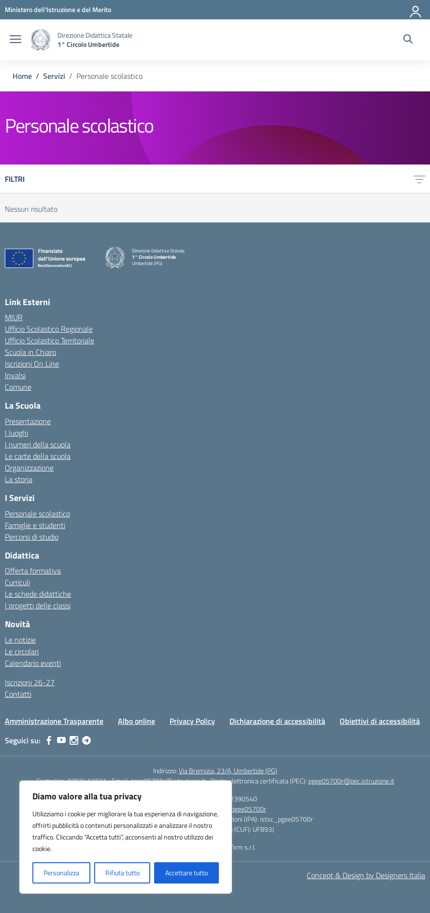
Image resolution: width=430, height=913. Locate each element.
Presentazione (28, 421)
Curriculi (17, 582)
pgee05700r (248, 809)
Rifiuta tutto (122, 873)
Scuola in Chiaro (30, 352)
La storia (18, 479)
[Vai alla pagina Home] (22, 76)
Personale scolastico (37, 513)
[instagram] (74, 740)
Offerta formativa (33, 570)
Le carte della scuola (38, 456)
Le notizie (20, 640)
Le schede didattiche (38, 594)
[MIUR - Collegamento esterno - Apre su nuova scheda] (58, 9)
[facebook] (48, 740)
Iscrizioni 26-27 (30, 682)
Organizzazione (29, 467)
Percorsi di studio (31, 537)
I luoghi (16, 433)
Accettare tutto (186, 873)
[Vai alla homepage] (40, 40)
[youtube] (61, 740)
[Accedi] (416, 9)
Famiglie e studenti (35, 525)
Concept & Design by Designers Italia (366, 875)
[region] (125, 837)
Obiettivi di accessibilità (380, 721)
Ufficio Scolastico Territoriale (49, 340)
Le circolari (22, 651)
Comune (18, 387)
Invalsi (15, 375)
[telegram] (86, 740)
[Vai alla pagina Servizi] (54, 76)
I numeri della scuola (38, 444)
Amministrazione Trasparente (54, 721)
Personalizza (61, 873)
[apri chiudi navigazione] (15, 40)
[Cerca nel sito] (408, 40)
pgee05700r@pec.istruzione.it (351, 781)
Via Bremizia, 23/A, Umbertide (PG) (228, 771)
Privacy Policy (192, 721)
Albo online (136, 721)
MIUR (14, 317)
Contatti (18, 694)
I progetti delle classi (38, 605)
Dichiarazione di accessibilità (277, 721)
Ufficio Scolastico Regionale (49, 329)
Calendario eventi (33, 663)
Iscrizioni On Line (32, 363)
